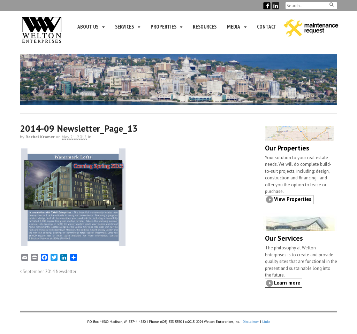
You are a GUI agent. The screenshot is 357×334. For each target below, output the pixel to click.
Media (233, 26)
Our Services (284, 238)
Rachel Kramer (40, 136)
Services (124, 26)
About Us (87, 26)
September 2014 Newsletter (48, 271)
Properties (163, 26)
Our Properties (287, 148)
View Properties (292, 199)
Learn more (287, 282)
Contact (266, 26)
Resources (205, 26)
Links (266, 321)
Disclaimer (251, 321)
